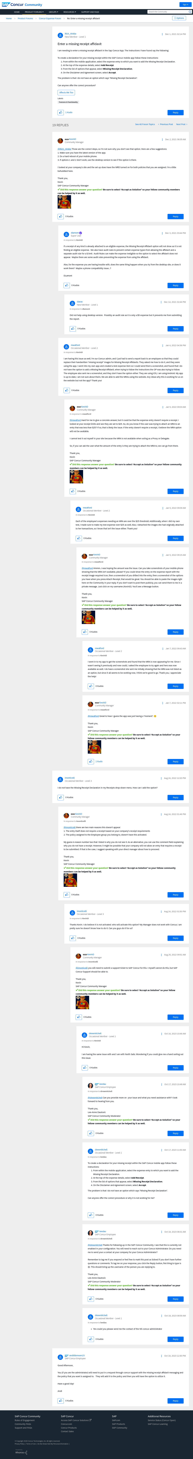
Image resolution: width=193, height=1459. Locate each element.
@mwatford (75, 420)
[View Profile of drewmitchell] (95, 1033)
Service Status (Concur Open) (162, 1420)
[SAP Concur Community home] (12, 4)
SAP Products (118, 1424)
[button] (162, 34)
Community (33, 5)
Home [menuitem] (17, 12)
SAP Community (119, 1428)
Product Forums (25, 18)
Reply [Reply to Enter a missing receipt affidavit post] (175, 112)
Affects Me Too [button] (66, 92)
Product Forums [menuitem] (33, 12)
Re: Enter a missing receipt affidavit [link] (83, 18)
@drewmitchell (95, 1098)
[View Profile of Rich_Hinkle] (70, 34)
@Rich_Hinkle (64, 149)
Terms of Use (31, 1444)
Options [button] (180, 18)
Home (9, 18)
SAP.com (116, 1420)
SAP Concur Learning (158, 1424)
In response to (73, 240)
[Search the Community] (169, 12)
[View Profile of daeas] (80, 302)
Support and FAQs (23, 1428)
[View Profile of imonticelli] (70, 778)
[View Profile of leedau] (102, 1084)
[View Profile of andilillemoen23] (77, 1355)
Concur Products (69, 1428)
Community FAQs (23, 1424)
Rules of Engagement (25, 1420)
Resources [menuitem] (69, 12)
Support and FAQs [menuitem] (90, 12)
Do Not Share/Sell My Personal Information (53, 1444)
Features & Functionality (68, 102)
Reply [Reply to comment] (175, 216)
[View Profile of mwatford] (75, 345)
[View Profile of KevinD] (72, 139)
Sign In (185, 4)
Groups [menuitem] (52, 12)
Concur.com (66, 1424)
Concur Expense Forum (50, 18)
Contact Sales (67, 1431)
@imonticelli (70, 827)
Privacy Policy (20, 1444)
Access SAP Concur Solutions (76, 1420)
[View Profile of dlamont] (75, 233)
